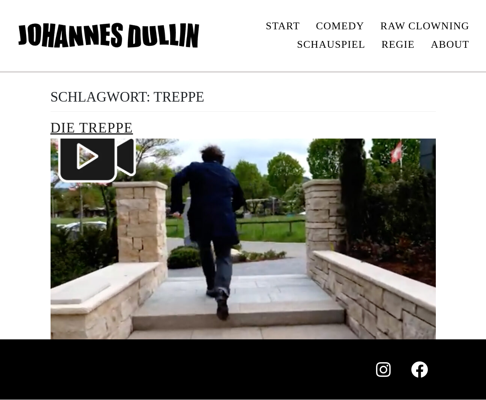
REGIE (398, 44)
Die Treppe (92, 128)
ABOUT (450, 44)
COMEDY (340, 26)
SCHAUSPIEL (331, 44)
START (283, 26)
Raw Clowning (425, 26)
